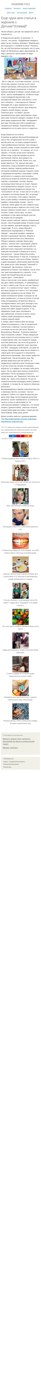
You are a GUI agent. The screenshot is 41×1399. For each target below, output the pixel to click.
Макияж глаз (20, 4)
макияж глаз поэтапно (23, 429)
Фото (31, 12)
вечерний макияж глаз (27, 432)
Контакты (5, 761)
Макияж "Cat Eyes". (10, 748)
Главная (8, 8)
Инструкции (22, 12)
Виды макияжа (29, 8)
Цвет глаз (11, 12)
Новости (17, 8)
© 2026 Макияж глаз (8, 758)
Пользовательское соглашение (17, 761)
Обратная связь (7, 767)
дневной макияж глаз (14, 432)
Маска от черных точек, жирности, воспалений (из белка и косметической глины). (18, 741)
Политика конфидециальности (11, 764)
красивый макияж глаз (10, 429)
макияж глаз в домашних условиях (17, 427)
